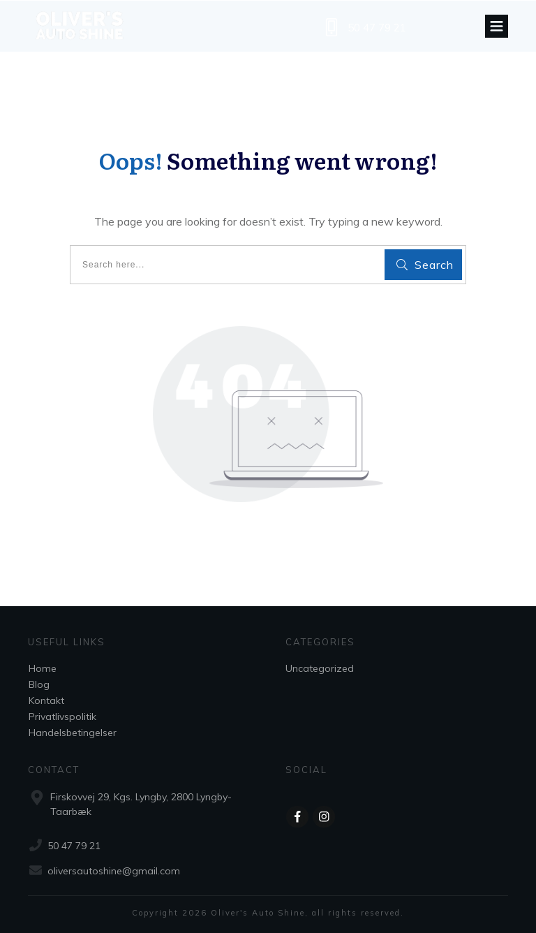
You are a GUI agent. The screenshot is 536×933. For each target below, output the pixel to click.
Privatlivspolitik (62, 716)
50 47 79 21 (377, 27)
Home (43, 668)
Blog (39, 684)
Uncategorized (319, 668)
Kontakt (46, 700)
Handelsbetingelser (73, 732)
